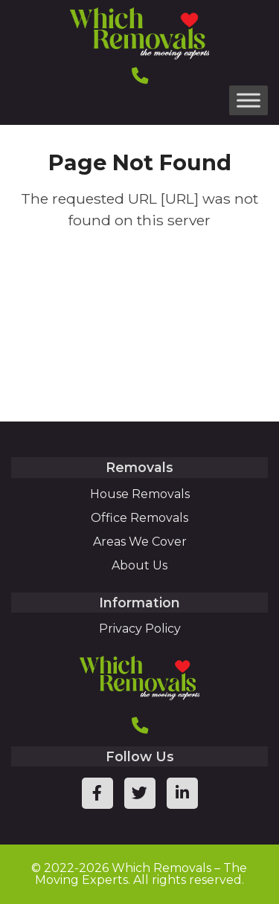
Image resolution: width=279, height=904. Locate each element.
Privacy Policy (140, 629)
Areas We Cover (140, 542)
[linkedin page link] (182, 793)
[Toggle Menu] (248, 100)
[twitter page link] (139, 793)
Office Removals (139, 518)
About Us (139, 565)
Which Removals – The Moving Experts (141, 874)
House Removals (140, 494)
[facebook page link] (97, 793)
